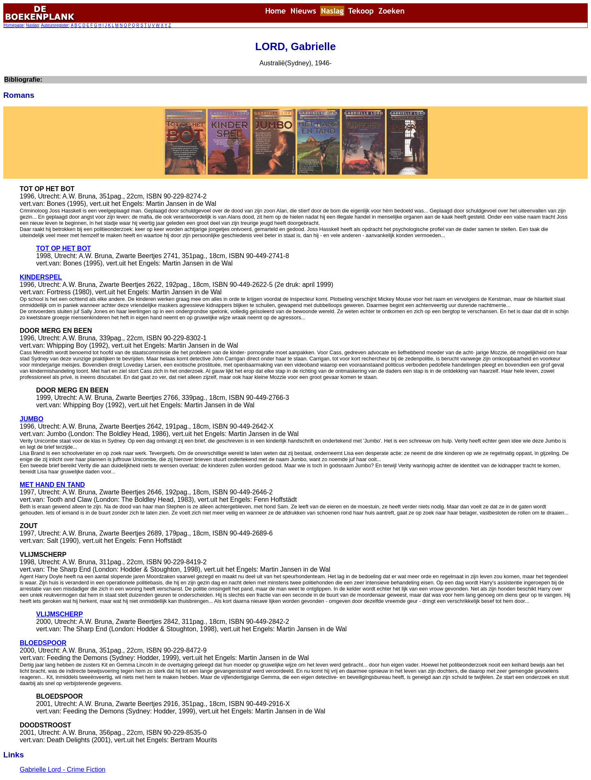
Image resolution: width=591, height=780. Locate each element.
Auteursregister (55, 25)
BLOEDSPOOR (43, 642)
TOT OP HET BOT (63, 248)
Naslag (32, 25)
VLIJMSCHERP (59, 614)
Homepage (14, 25)
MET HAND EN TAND (52, 484)
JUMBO (32, 418)
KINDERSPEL (41, 277)
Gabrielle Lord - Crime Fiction (62, 769)
